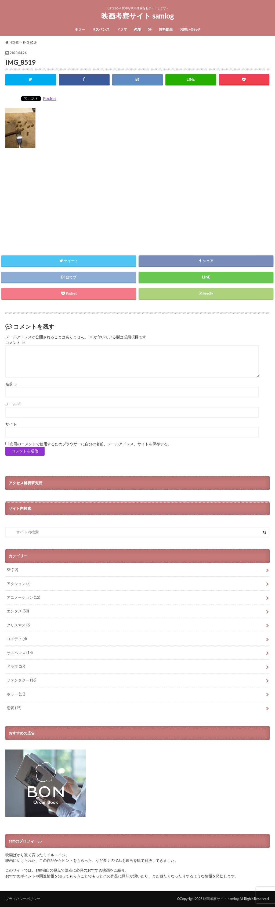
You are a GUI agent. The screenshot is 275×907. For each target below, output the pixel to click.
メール (13, 404)
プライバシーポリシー (22, 899)
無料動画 (166, 29)
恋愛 (137, 29)
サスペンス (101, 29)
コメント (15, 342)
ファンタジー (22, 680)
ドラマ (122, 29)
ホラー (80, 29)
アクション (19, 583)
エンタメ (18, 611)
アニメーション (23, 597)
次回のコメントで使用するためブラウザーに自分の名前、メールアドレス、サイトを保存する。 (90, 444)
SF (150, 29)
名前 (11, 384)
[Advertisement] (137, 199)
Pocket (49, 98)
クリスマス (19, 625)
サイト (11, 424)
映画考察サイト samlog (137, 16)
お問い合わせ (190, 29)
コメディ (17, 638)
